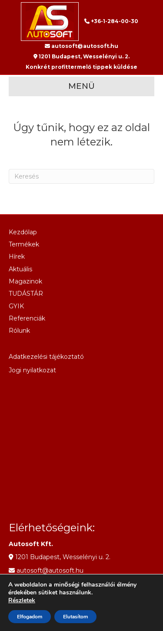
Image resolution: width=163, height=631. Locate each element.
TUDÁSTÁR (26, 293)
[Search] (81, 176)
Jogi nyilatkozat (32, 370)
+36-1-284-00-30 (111, 21)
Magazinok (25, 281)
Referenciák (27, 318)
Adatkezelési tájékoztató (46, 357)
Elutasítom (75, 616)
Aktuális (20, 269)
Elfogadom (29, 616)
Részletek (21, 600)
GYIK (16, 306)
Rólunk (19, 330)
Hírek (17, 256)
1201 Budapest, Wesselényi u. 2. (81, 56)
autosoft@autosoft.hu (81, 46)
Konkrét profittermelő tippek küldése (81, 67)
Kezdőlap (23, 232)
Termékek (24, 244)
